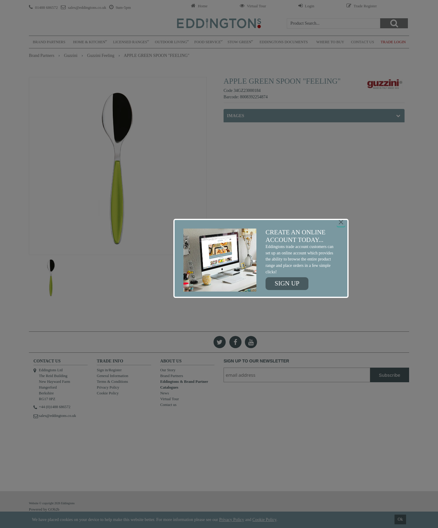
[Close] (341, 222)
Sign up (287, 283)
